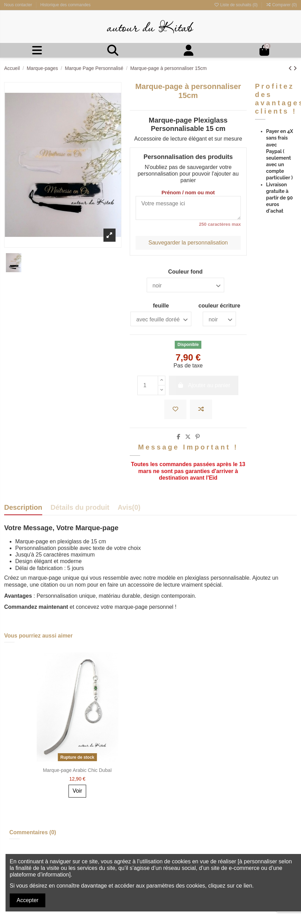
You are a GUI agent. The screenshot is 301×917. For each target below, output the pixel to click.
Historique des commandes (65, 4)
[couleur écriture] (219, 319)
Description (23, 507)
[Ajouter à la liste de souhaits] (175, 409)
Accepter (27, 900)
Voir (77, 791)
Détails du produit (80, 507)
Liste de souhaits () (236, 4)
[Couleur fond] (185, 285)
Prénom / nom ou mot (188, 192)
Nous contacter (18, 4)
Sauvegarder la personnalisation (188, 243)
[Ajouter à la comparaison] (201, 409)
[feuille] (160, 319)
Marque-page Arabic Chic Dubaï (77, 770)
